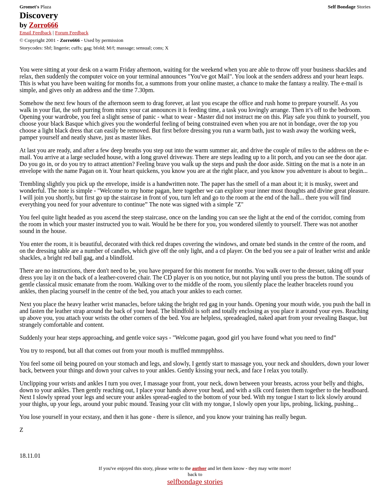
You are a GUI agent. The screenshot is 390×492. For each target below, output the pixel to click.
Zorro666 (43, 25)
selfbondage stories (195, 482)
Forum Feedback (71, 32)
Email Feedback (35, 32)
